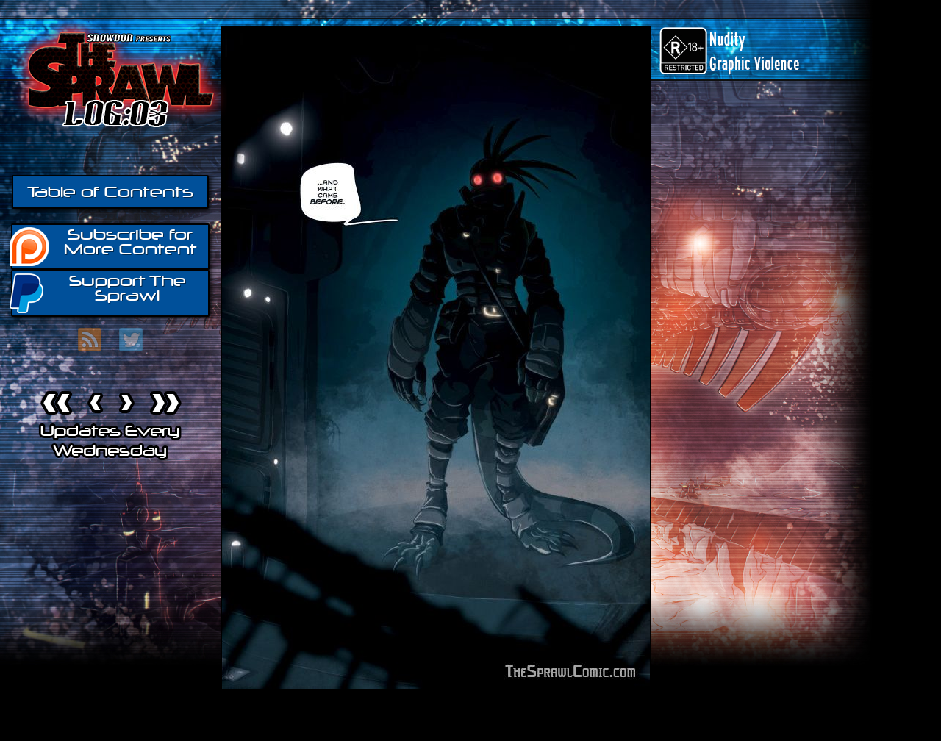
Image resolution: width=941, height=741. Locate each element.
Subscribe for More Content (104, 245)
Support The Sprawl (98, 292)
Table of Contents (110, 191)
